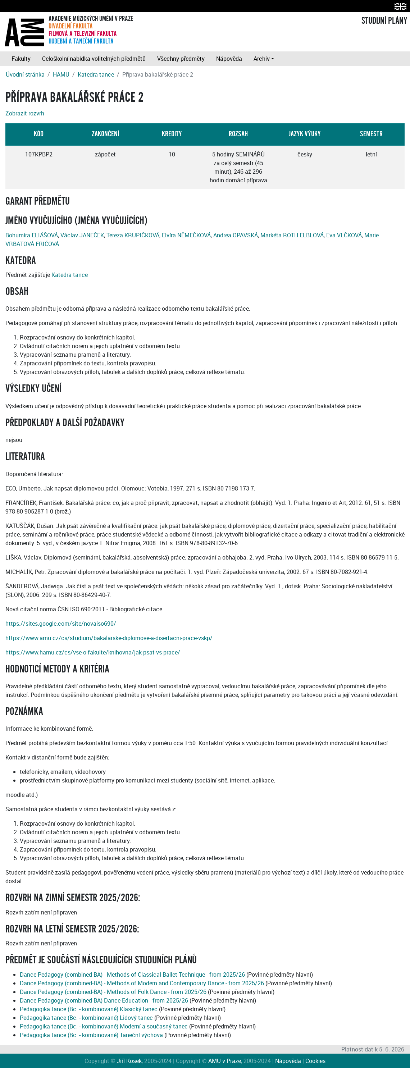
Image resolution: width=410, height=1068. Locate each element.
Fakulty (21, 59)
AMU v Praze (224, 1061)
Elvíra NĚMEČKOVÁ (186, 235)
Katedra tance (96, 74)
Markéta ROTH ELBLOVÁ (292, 235)
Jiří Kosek (129, 1061)
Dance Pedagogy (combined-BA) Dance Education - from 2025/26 (104, 1000)
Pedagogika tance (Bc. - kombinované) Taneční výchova (91, 1035)
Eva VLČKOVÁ (344, 235)
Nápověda (229, 59)
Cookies (315, 1061)
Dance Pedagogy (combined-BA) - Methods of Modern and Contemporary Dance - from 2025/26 (142, 983)
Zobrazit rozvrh (24, 113)
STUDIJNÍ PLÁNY (384, 21)
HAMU (61, 74)
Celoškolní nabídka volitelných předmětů (94, 59)
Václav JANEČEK (82, 235)
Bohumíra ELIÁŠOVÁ (31, 235)
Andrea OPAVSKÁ (235, 235)
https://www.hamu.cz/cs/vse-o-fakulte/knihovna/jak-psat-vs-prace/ (92, 652)
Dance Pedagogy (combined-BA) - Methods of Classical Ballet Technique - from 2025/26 (132, 974)
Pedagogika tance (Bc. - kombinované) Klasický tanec (89, 1009)
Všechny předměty (181, 59)
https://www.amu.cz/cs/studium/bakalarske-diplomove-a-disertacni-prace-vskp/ (109, 638)
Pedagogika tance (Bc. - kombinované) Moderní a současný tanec (104, 1026)
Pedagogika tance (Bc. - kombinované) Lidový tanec (86, 1018)
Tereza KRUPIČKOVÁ (132, 235)
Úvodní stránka (25, 74)
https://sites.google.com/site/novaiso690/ (60, 623)
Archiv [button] (262, 59)
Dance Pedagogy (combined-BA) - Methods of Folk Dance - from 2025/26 (113, 992)
